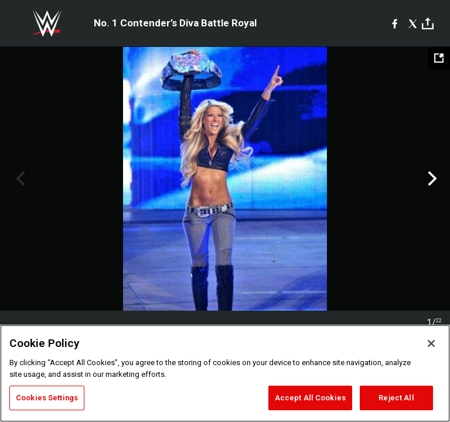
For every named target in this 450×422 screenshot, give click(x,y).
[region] (225, 373)
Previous (19, 178)
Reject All (396, 397)
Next (431, 178)
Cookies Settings (47, 397)
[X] (413, 23)
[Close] (431, 343)
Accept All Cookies (310, 397)
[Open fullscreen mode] (439, 58)
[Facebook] (395, 23)
